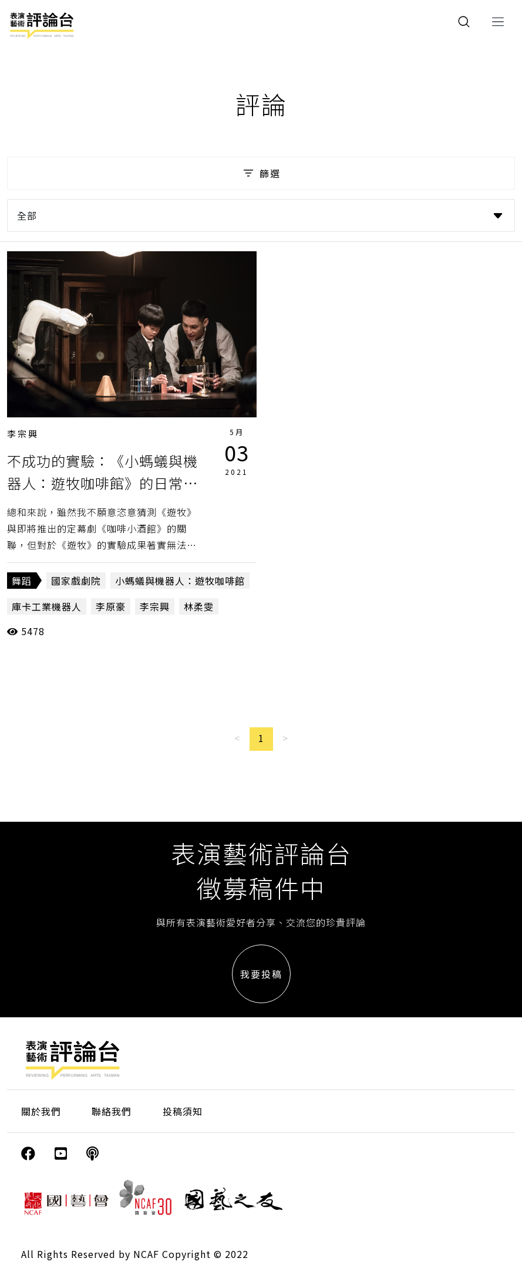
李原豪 (111, 606)
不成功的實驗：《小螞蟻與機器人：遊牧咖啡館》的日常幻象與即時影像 (102, 483)
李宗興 (23, 433)
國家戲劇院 (76, 581)
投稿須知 (183, 1111)
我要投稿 (261, 974)
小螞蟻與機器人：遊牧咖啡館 (180, 581)
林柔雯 (199, 606)
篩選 (261, 173)
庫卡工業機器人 (47, 606)
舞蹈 (22, 581)
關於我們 (41, 1111)
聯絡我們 (112, 1111)
